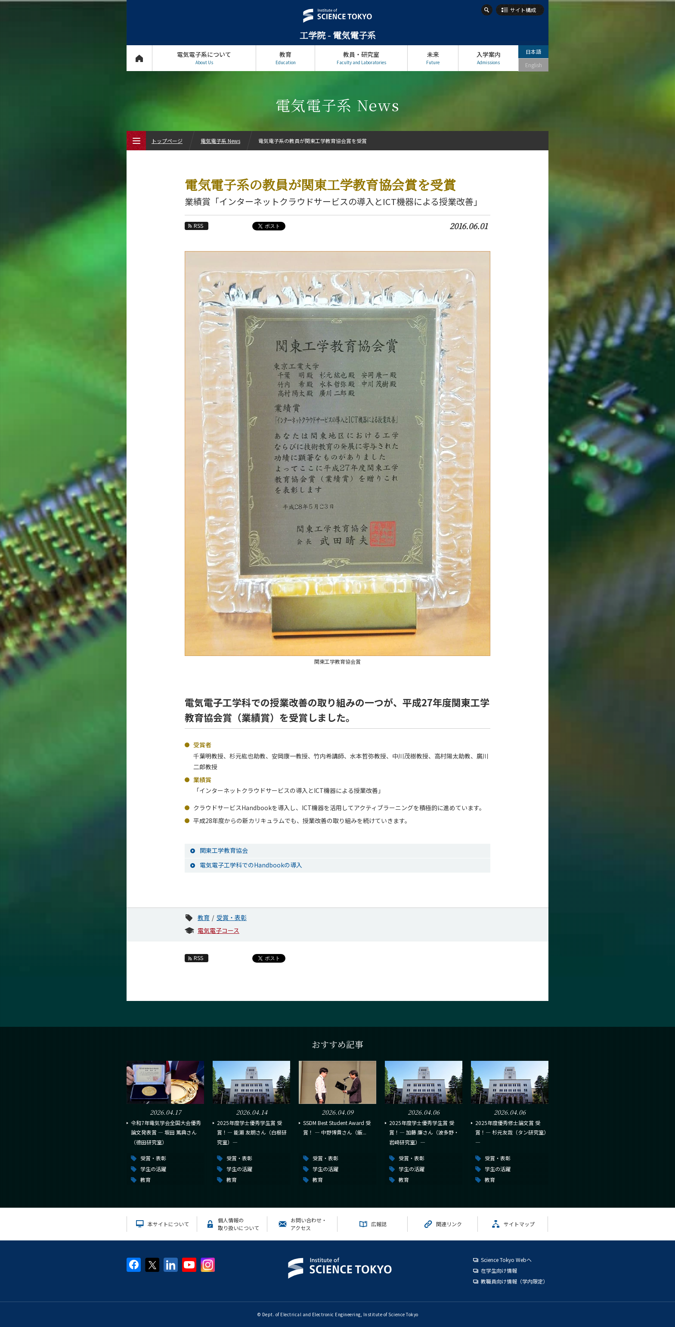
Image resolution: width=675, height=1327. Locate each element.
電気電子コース (218, 930)
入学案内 (488, 58)
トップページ (139, 58)
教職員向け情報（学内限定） (514, 1281)
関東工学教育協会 (224, 850)
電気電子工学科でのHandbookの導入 (251, 865)
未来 (433, 58)
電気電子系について (204, 58)
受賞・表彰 (232, 917)
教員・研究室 (361, 58)
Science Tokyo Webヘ (506, 1259)
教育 (285, 58)
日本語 (533, 51)
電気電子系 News (220, 140)
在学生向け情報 (499, 1270)
